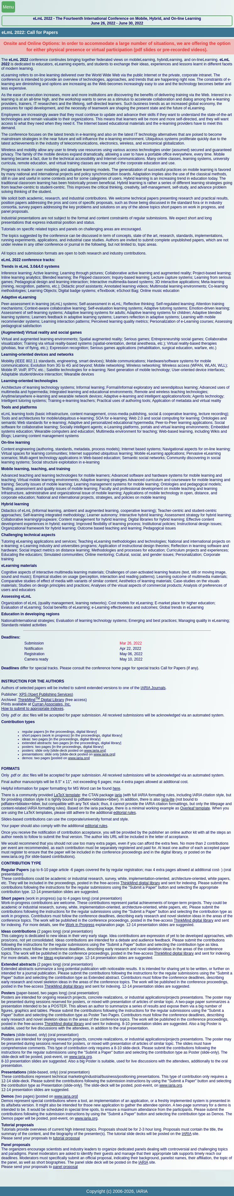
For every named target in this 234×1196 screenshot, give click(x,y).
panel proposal (65, 1167)
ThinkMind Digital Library (41, 700)
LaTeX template (67, 795)
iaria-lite (168, 799)
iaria (118, 795)
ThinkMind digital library (140, 883)
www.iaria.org (94, 750)
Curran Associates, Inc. (51, 704)
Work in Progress (80, 925)
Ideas (48, 958)
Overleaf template (195, 808)
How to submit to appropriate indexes (32, 708)
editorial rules (124, 812)
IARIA (187, 1134)
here (116, 788)
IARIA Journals (153, 688)
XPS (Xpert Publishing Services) (46, 694)
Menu (8, 6)
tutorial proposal (66, 1138)
